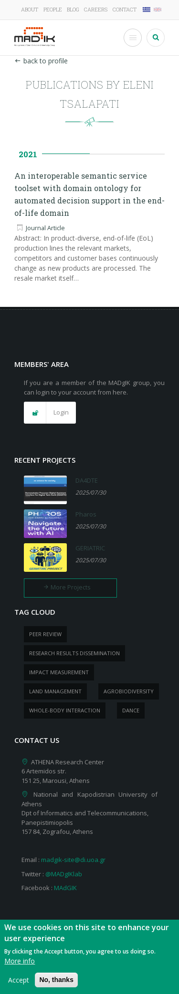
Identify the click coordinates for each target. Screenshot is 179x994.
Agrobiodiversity (129, 691)
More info (19, 965)
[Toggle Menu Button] (133, 38)
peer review (45, 634)
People (52, 9)
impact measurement (59, 672)
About (29, 9)
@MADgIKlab (63, 874)
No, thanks (56, 984)
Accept (18, 984)
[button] (50, 413)
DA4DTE (86, 480)
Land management (55, 691)
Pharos (85, 514)
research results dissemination (74, 653)
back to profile (41, 60)
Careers (95, 9)
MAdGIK (65, 887)
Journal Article (45, 228)
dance (130, 710)
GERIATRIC (90, 548)
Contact (125, 9)
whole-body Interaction (64, 710)
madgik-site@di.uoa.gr (73, 859)
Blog (73, 9)
